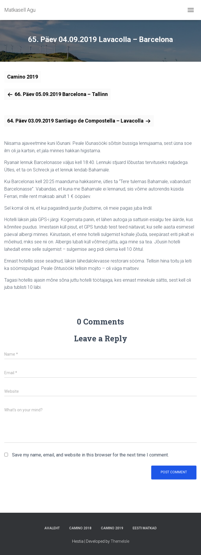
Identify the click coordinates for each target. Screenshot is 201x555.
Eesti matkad (145, 528)
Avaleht (52, 528)
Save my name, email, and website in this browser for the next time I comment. (90, 455)
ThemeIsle (120, 541)
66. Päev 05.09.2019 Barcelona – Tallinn (61, 94)
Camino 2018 (80, 528)
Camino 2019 (22, 77)
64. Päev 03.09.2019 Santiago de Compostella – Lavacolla (75, 121)
